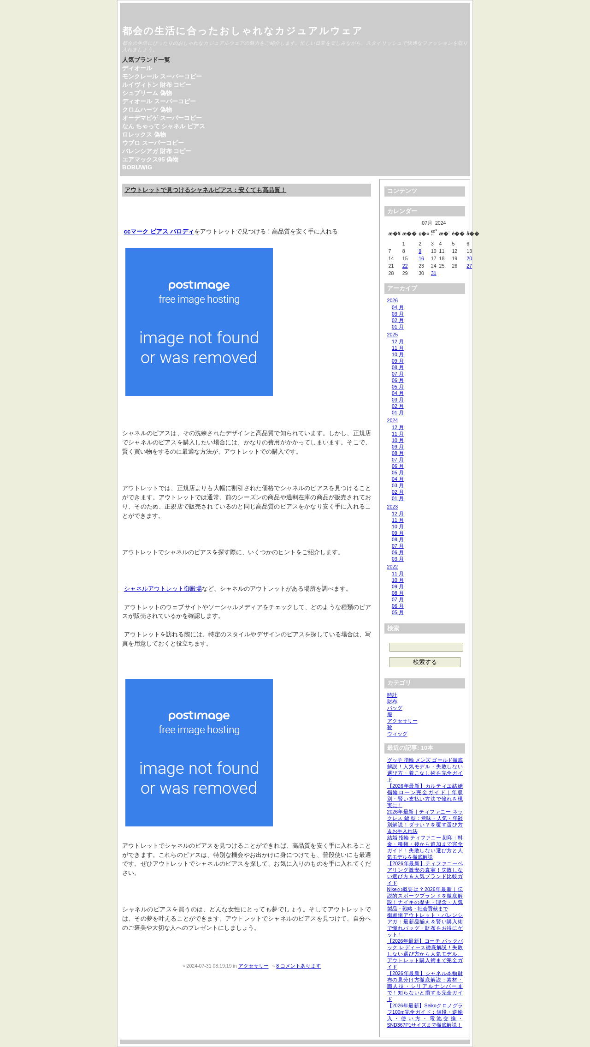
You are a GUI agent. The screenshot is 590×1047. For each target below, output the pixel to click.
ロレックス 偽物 (144, 134)
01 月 (398, 326)
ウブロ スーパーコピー (153, 142)
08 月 (398, 367)
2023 (392, 506)
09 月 (398, 361)
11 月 (398, 348)
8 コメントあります (298, 966)
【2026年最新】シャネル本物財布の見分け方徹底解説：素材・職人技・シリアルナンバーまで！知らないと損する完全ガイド (425, 986)
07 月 (398, 374)
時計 (392, 695)
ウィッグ (397, 733)
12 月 (398, 341)
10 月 (398, 354)
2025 (392, 334)
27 (469, 266)
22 (405, 266)
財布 (392, 701)
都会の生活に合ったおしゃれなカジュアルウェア (242, 30)
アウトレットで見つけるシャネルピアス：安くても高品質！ (205, 189)
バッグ (394, 708)
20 (469, 258)
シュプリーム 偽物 (147, 93)
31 (434, 273)
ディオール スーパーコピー (159, 101)
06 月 (398, 380)
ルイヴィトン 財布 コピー (156, 84)
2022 (392, 566)
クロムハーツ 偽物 (147, 109)
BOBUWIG (137, 167)
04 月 (398, 307)
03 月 (398, 314)
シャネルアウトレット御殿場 (163, 588)
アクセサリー (253, 966)
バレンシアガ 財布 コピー (156, 151)
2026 (392, 300)
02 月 (398, 320)
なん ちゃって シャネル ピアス (163, 126)
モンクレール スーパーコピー (162, 76)
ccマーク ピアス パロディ (159, 231)
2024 (392, 420)
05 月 (398, 386)
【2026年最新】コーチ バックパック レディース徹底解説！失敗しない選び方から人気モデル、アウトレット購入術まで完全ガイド (425, 953)
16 (421, 258)
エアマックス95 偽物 (150, 159)
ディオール (137, 68)
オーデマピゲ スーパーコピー (162, 117)
